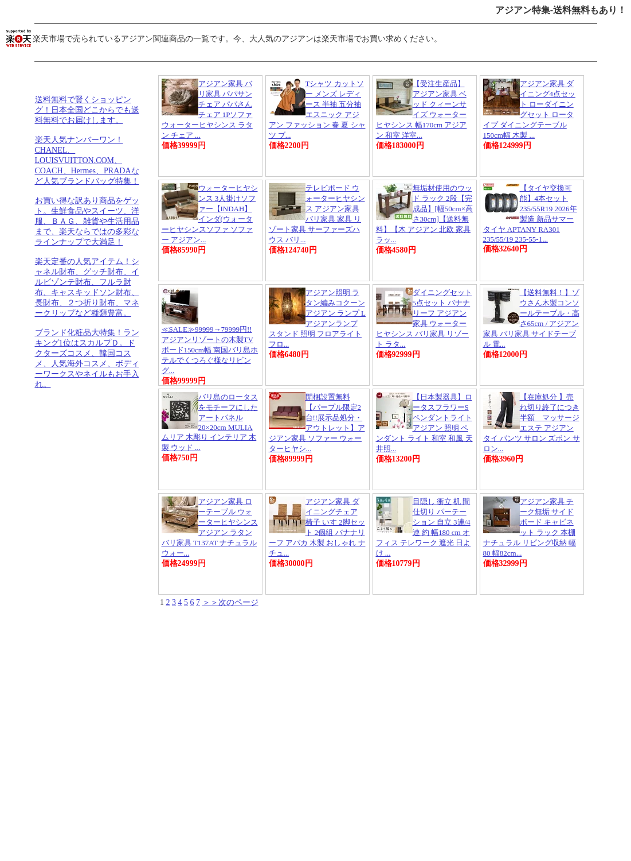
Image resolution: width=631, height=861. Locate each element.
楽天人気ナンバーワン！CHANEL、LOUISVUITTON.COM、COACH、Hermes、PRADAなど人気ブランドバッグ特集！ (87, 160)
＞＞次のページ (230, 602)
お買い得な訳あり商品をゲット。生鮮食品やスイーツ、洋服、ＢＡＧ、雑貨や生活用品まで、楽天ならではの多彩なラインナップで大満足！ (87, 221)
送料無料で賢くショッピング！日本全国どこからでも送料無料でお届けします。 (87, 110)
